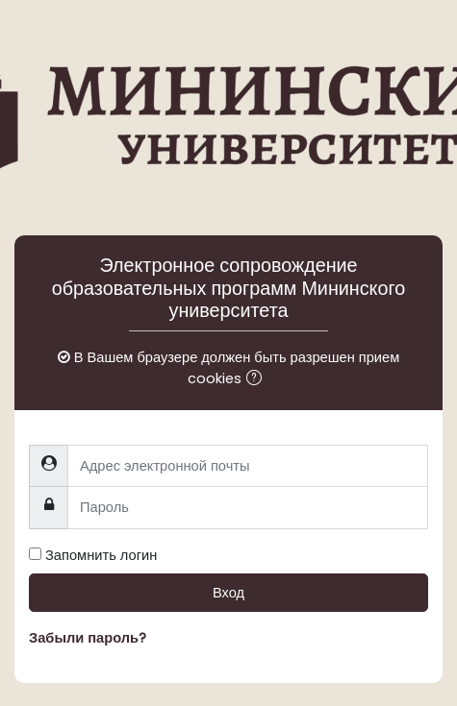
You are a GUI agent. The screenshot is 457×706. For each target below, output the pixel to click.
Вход (228, 592)
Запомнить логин (101, 555)
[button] (257, 379)
